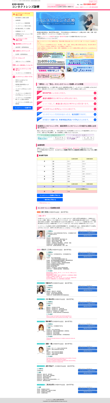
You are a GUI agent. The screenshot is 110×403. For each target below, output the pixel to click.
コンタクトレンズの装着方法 (23, 73)
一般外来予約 (62, 36)
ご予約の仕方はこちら (44, 203)
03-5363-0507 (89, 4)
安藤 (69, 191)
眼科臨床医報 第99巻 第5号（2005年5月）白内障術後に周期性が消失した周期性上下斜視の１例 (61, 276)
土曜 (51, 6)
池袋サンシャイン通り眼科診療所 (86, 7)
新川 (69, 161)
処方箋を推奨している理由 (23, 28)
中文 (96, 1)
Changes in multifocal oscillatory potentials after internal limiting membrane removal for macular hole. (60, 361)
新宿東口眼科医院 (18, 4)
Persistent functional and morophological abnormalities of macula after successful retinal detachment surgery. (61, 359)
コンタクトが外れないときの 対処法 (23, 89)
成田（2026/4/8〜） (87, 174)
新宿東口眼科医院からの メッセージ (22, 85)
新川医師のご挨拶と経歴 (22, 17)
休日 (49, 6)
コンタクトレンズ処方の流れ (23, 26)
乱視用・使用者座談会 (22, 54)
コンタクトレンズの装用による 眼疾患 (24, 103)
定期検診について (20, 31)
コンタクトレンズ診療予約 (23, 108)
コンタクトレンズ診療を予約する (50, 195)
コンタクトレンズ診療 (25, 6)
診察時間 (18, 20)
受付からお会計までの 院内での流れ (22, 80)
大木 (83, 186)
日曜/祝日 (55, 6)
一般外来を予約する (50, 199)
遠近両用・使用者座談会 (22, 47)
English (91, 1)
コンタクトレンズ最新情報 (23, 23)
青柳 (69, 186)
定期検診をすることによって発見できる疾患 (24, 34)
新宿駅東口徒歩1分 (61, 5)
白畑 (83, 176)
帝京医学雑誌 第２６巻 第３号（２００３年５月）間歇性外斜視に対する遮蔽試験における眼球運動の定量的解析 (61, 278)
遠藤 (69, 176)
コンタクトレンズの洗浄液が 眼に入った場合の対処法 (23, 98)
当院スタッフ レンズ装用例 (23, 61)
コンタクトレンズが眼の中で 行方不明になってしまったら (23, 94)
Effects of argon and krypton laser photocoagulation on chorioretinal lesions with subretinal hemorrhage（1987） (59, 316)
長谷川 (69, 163)
